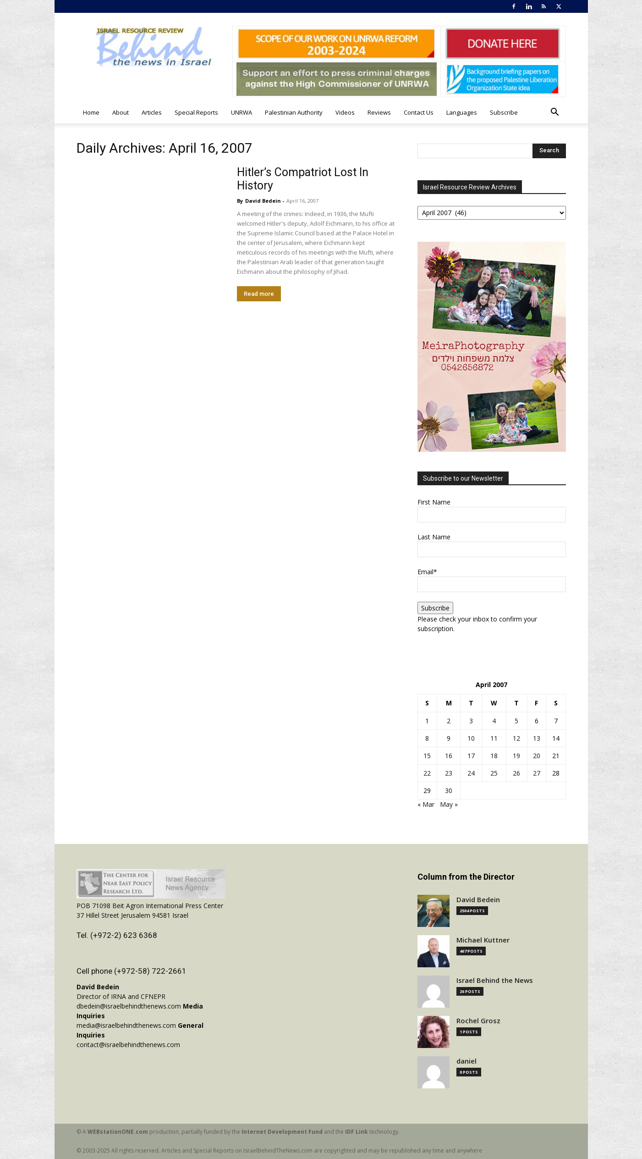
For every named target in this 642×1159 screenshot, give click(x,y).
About (120, 112)
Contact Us (418, 112)
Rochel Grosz (478, 1020)
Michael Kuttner (483, 940)
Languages (461, 112)
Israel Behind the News (494, 980)
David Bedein (263, 200)
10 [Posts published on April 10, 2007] (471, 738)
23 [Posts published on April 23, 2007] (448, 773)
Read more (259, 293)
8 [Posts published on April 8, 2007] (427, 738)
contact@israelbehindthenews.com (128, 1044)
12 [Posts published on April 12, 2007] (516, 738)
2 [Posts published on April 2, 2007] (448, 720)
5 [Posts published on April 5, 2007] (516, 720)
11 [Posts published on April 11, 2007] (494, 738)
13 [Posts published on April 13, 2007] (536, 738)
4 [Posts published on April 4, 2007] (494, 720)
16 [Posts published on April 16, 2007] (448, 755)
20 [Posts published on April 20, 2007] (536, 755)
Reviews (379, 112)
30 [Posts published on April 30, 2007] (448, 790)
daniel (466, 1061)
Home (91, 112)
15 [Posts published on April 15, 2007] (427, 755)
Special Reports (196, 112)
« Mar (425, 804)
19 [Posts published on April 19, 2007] (516, 755)
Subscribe (504, 112)
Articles (152, 112)
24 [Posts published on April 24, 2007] (471, 773)
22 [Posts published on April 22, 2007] (427, 773)
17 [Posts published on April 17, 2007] (471, 755)
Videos (345, 112)
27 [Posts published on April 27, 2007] (536, 773)
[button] (555, 113)
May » (449, 804)
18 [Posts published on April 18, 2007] (494, 755)
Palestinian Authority (294, 112)
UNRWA (241, 112)
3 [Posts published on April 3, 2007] (471, 720)
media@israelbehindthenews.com (126, 1025)
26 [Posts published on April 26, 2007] (516, 773)
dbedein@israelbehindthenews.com (129, 1006)
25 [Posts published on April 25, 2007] (494, 773)
